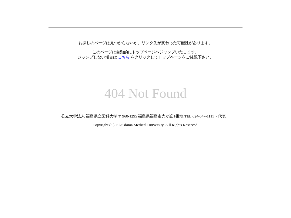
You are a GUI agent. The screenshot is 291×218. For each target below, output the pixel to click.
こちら (124, 57)
